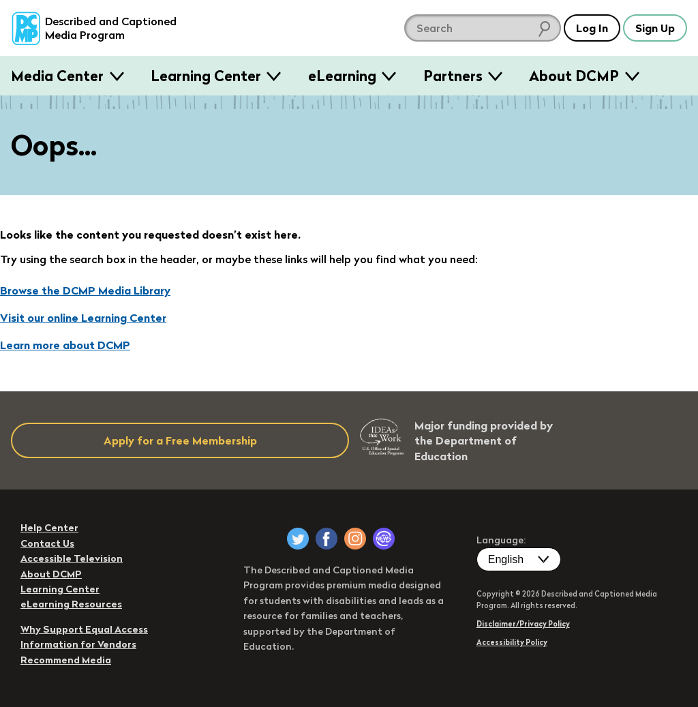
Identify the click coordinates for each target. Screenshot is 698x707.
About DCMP (574, 76)
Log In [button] (592, 28)
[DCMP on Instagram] (355, 539)
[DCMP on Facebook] (326, 539)
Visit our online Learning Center (83, 318)
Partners (453, 76)
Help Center (49, 528)
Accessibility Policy (511, 642)
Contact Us (47, 543)
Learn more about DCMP (65, 345)
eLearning (342, 76)
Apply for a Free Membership (180, 440)
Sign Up (655, 28)
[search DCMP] (482, 28)
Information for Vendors (78, 644)
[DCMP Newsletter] (384, 539)
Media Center (57, 76)
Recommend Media (65, 660)
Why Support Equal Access (84, 629)
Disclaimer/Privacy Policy (523, 624)
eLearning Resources (71, 604)
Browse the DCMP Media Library (85, 290)
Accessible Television (71, 558)
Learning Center (206, 76)
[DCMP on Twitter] (298, 539)
